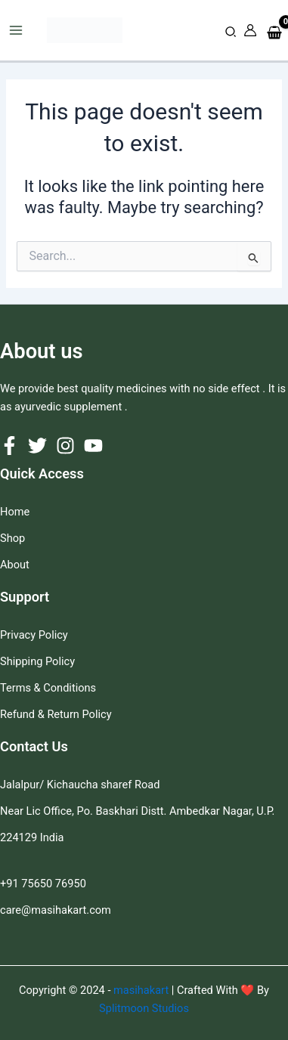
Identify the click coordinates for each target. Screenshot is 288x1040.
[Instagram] (65, 445)
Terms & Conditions (48, 688)
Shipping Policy (37, 661)
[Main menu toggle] (16, 30)
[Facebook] (9, 445)
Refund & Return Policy (56, 714)
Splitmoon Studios (144, 1008)
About (14, 564)
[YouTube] (93, 445)
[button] (231, 32)
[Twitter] (37, 445)
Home (14, 511)
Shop (12, 538)
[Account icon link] (250, 30)
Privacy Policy (34, 635)
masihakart (142, 990)
